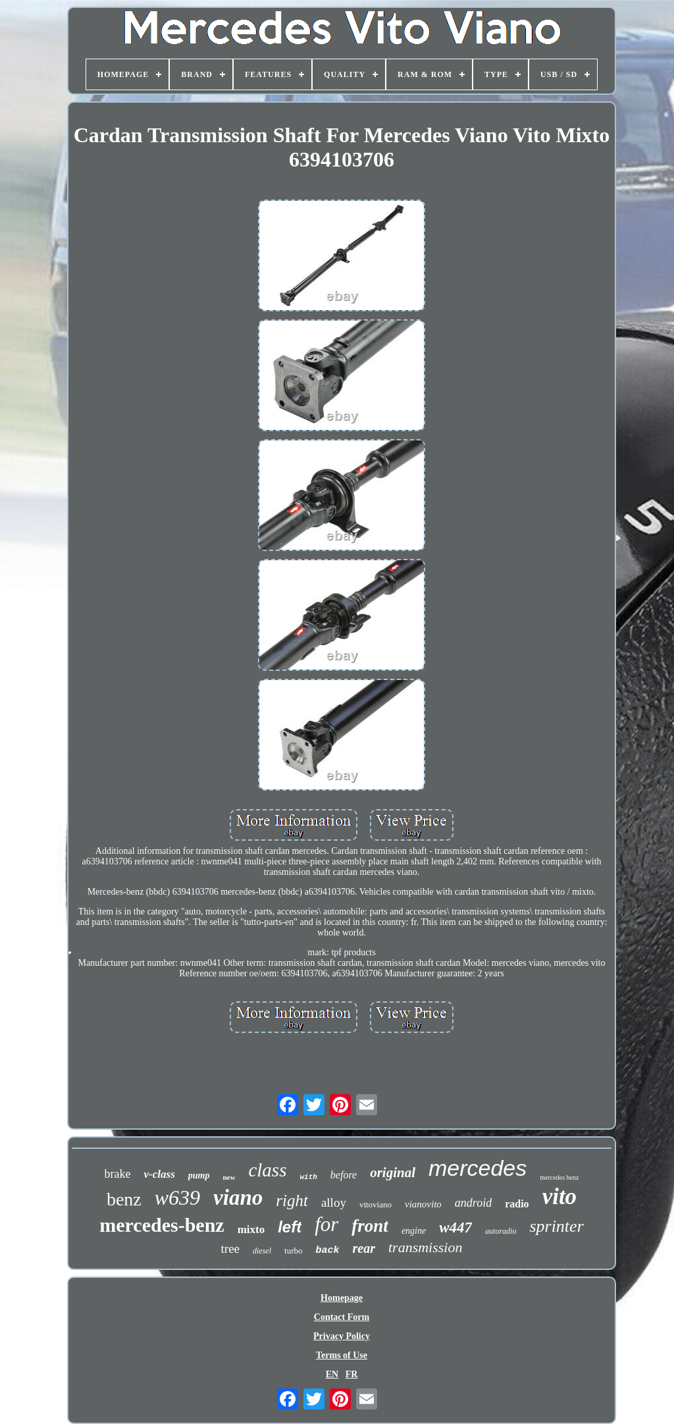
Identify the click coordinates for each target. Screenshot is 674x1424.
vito (559, 1196)
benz (124, 1199)
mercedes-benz (161, 1225)
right (292, 1200)
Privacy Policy (341, 1336)
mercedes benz (559, 1177)
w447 (455, 1227)
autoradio (500, 1231)
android (473, 1202)
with (308, 1177)
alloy (333, 1202)
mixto (251, 1229)
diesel (262, 1250)
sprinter (556, 1226)
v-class (159, 1174)
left (289, 1227)
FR (352, 1374)
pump (199, 1175)
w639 (177, 1197)
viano (238, 1197)
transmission (425, 1247)
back (327, 1250)
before (343, 1174)
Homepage (342, 1298)
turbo (293, 1250)
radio (517, 1203)
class (267, 1169)
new (228, 1177)
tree (230, 1248)
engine (414, 1231)
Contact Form (341, 1317)
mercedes (477, 1167)
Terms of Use (341, 1355)
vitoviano (375, 1204)
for (326, 1224)
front (369, 1226)
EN (332, 1374)
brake (118, 1173)
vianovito (423, 1204)
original (392, 1172)
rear (364, 1248)
